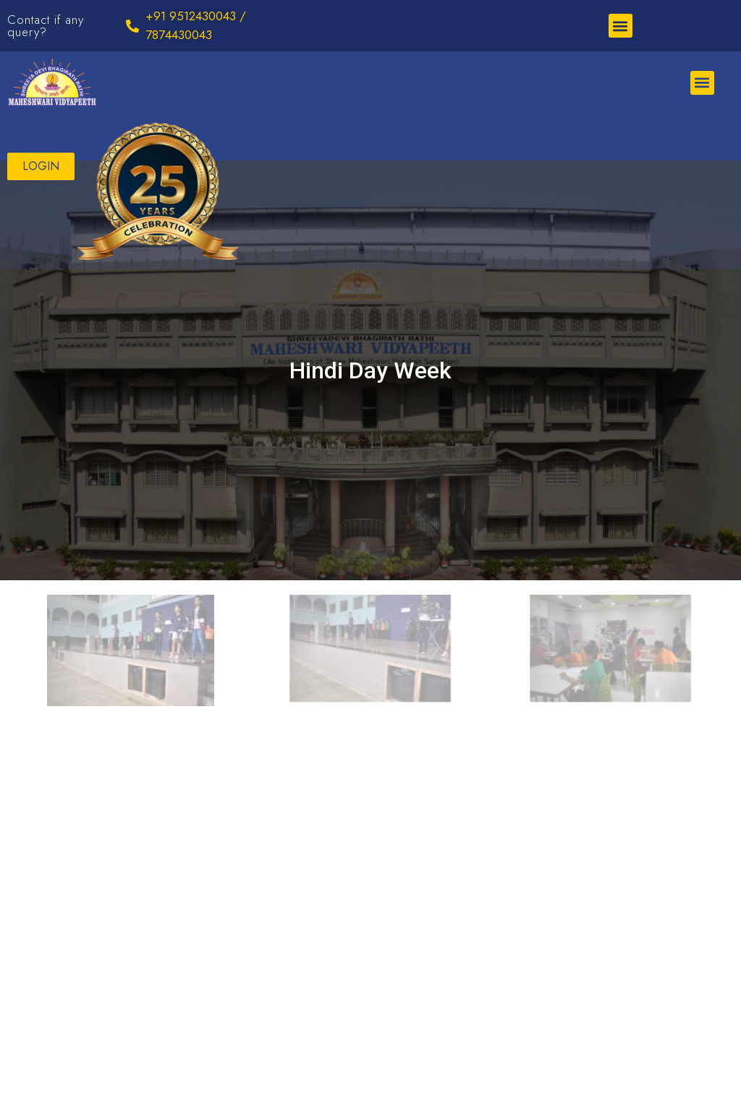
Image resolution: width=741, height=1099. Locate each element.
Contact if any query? (45, 26)
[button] (620, 26)
